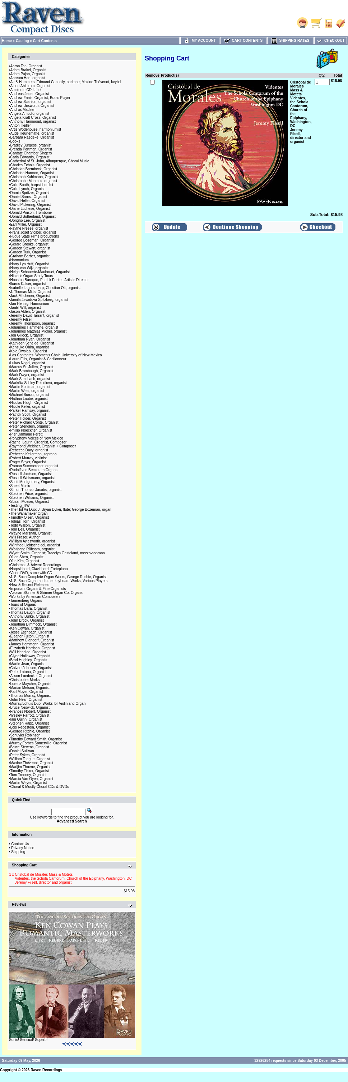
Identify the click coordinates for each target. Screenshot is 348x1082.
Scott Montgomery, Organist (32, 482)
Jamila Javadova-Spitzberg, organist (39, 300)
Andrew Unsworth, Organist (32, 106)
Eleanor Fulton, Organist (29, 636)
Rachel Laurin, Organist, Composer (38, 442)
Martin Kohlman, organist (30, 387)
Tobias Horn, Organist (27, 521)
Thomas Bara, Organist (28, 608)
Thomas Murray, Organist (30, 696)
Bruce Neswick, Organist (30, 707)
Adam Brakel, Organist (28, 70)
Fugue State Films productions (34, 236)
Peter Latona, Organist (28, 672)
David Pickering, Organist (30, 205)
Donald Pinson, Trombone (31, 213)
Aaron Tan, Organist (26, 66)
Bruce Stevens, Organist (29, 747)
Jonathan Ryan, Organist (30, 339)
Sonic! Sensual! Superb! (28, 1040)
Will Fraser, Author (25, 537)
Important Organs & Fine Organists (38, 589)
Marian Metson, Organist (30, 688)
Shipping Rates (290, 40)
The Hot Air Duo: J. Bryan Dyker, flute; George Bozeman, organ (60, 509)
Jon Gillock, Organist (26, 335)
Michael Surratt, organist (29, 395)
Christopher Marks (25, 680)
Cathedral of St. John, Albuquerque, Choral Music (49, 161)
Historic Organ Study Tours (31, 276)
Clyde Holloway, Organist (30, 656)
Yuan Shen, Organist (26, 557)
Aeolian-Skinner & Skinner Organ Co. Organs (46, 593)
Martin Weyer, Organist (28, 783)
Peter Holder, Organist (28, 418)
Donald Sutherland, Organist (33, 216)
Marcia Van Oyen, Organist (32, 779)
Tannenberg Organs (26, 601)
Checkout (330, 40)
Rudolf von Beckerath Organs (33, 470)
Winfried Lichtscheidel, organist (35, 545)
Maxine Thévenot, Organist (32, 763)
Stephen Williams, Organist (32, 498)
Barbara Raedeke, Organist (32, 137)
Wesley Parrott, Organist (30, 715)
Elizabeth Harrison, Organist (32, 648)
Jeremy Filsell (21, 319)
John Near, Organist (26, 700)
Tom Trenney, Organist (28, 775)
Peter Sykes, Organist (27, 755)
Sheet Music (20, 486)
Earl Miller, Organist (26, 224)
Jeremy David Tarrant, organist (34, 315)
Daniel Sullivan (22, 751)
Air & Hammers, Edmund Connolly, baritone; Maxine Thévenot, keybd (65, 82)
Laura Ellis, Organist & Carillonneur (38, 359)
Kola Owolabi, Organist (28, 351)
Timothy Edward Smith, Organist (36, 739)
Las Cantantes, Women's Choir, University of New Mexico (56, 355)
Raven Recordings (46, 1070)
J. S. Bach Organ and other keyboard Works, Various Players (59, 581)
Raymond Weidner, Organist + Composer (43, 446)
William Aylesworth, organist (32, 541)
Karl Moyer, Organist (26, 692)
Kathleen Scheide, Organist (32, 343)
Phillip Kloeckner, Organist (31, 430)
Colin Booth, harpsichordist (32, 185)
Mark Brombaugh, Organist (32, 371)
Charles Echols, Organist (30, 165)
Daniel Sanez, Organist (28, 197)
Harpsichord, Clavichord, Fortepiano (39, 569)
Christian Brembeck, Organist (33, 169)
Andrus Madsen (23, 110)
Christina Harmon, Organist (32, 173)
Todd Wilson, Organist (28, 525)
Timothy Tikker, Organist (29, 771)
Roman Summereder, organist (34, 466)
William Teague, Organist (30, 759)
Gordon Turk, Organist (28, 252)
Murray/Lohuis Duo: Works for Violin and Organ (48, 703)
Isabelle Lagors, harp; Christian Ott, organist (45, 288)
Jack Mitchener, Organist (30, 296)
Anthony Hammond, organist (33, 121)
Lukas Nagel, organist (27, 363)
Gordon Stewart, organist (30, 248)
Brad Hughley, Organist (28, 660)
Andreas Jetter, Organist (29, 94)
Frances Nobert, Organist (30, 711)
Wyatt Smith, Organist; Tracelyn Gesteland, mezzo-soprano (57, 553)
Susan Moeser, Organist (29, 502)
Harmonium (19, 260)
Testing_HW (20, 506)
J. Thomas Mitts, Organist (30, 292)
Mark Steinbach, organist (30, 379)
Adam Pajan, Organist (28, 74)
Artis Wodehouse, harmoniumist (35, 129)
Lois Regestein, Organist (30, 727)
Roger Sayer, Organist (28, 462)
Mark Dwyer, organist (27, 375)
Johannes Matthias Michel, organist (38, 331)
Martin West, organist (27, 391)
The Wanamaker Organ (29, 513)
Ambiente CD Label (26, 90)
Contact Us (20, 844)
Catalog (22, 41)
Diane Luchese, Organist (30, 209)
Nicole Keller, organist (27, 407)
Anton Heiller (20, 125)
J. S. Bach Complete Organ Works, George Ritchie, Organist (58, 577)
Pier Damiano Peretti (26, 434)
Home (7, 41)
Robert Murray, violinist (28, 458)
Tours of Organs (23, 605)
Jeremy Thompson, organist (32, 323)
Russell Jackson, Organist (31, 474)
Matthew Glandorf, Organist (32, 640)
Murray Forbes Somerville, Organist (38, 743)
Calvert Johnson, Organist (31, 668)
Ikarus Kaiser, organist (28, 284)
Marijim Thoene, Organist (30, 767)
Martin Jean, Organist (27, 664)
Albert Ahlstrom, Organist (30, 86)
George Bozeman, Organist (32, 240)
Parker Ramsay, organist (30, 410)
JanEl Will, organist (25, 308)
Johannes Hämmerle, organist (34, 327)
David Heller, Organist (27, 201)
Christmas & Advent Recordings (35, 565)
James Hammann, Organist (32, 644)
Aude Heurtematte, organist (32, 133)
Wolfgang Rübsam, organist (32, 549)
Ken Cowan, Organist (27, 628)
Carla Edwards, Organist (30, 157)
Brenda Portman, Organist (31, 149)
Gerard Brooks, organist (29, 244)
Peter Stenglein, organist (30, 426)
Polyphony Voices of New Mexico (36, 438)
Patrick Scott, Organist (28, 414)
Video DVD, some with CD (31, 573)
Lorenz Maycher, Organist (31, 684)
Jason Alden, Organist (28, 312)
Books (15, 141)
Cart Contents (45, 41)
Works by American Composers (35, 597)
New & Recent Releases (29, 585)
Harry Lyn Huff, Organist (29, 264)
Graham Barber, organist (30, 256)
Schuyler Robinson (25, 735)
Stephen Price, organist (29, 494)
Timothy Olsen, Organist (29, 517)
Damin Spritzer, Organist (30, 193)
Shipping (18, 852)
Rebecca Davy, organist (29, 450)
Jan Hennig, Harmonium (29, 304)
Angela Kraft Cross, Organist (33, 118)
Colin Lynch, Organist (27, 189)
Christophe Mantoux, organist (33, 181)
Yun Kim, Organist (25, 561)
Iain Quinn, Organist (26, 719)
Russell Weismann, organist (32, 478)
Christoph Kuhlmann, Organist (34, 177)
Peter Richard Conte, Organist (34, 422)
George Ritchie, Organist (30, 731)
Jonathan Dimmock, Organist (33, 624)
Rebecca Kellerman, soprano (33, 454)
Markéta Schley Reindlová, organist (38, 383)
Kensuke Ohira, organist (29, 347)
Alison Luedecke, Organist (31, 676)
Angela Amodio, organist (29, 114)
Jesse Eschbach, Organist (31, 632)
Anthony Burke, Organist (30, 616)
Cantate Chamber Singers (31, 153)
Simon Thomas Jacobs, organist (36, 490)
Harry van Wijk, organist (29, 268)
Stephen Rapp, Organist (29, 723)
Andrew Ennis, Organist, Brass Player (40, 98)
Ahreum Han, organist (27, 78)
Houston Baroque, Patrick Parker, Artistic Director (49, 280)
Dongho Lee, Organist (28, 220)
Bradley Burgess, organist (31, 145)
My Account (200, 40)
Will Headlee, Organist (28, 652)
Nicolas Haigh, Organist (29, 403)
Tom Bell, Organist (25, 529)
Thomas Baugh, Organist (30, 612)
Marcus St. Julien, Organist (32, 367)
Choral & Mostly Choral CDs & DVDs (39, 787)
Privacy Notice (22, 848)
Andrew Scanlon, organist (30, 102)
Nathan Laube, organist (29, 399)
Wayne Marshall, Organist (31, 533)
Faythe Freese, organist (29, 228)
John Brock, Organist (27, 620)
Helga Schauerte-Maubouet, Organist (40, 272)
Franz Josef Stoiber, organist (33, 232)
